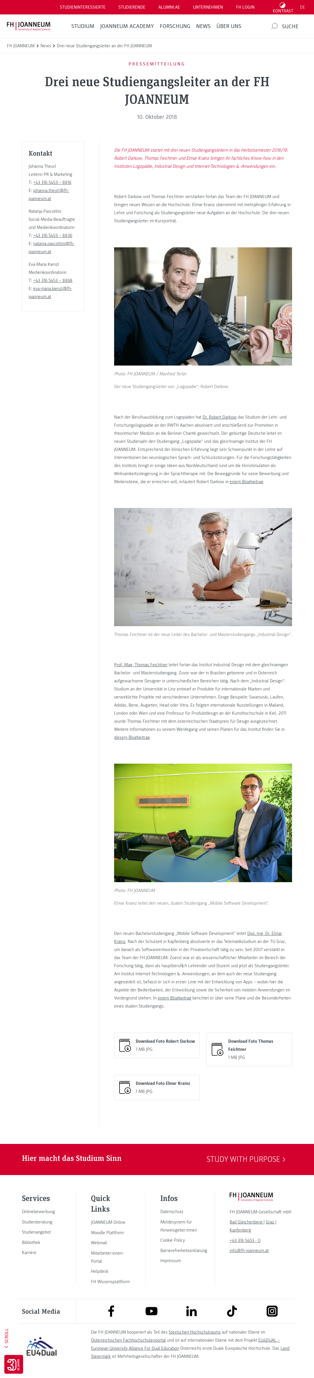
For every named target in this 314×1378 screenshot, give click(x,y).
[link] (41, 1212)
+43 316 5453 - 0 (245, 1240)
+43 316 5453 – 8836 (52, 235)
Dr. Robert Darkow (219, 417)
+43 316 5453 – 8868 (53, 280)
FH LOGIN (245, 7)
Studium (82, 26)
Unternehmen (208, 7)
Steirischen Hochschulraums (195, 1332)
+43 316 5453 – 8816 (52, 182)
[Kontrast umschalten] (283, 7)
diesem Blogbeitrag (132, 737)
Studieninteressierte (82, 7)
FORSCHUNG (175, 26)
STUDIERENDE (131, 7)
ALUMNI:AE (169, 7)
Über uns (228, 26)
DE (302, 7)
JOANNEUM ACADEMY (127, 26)
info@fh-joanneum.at (249, 1250)
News (203, 26)
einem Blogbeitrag (246, 482)
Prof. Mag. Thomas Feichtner (141, 665)
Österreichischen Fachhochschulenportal (128, 1340)
